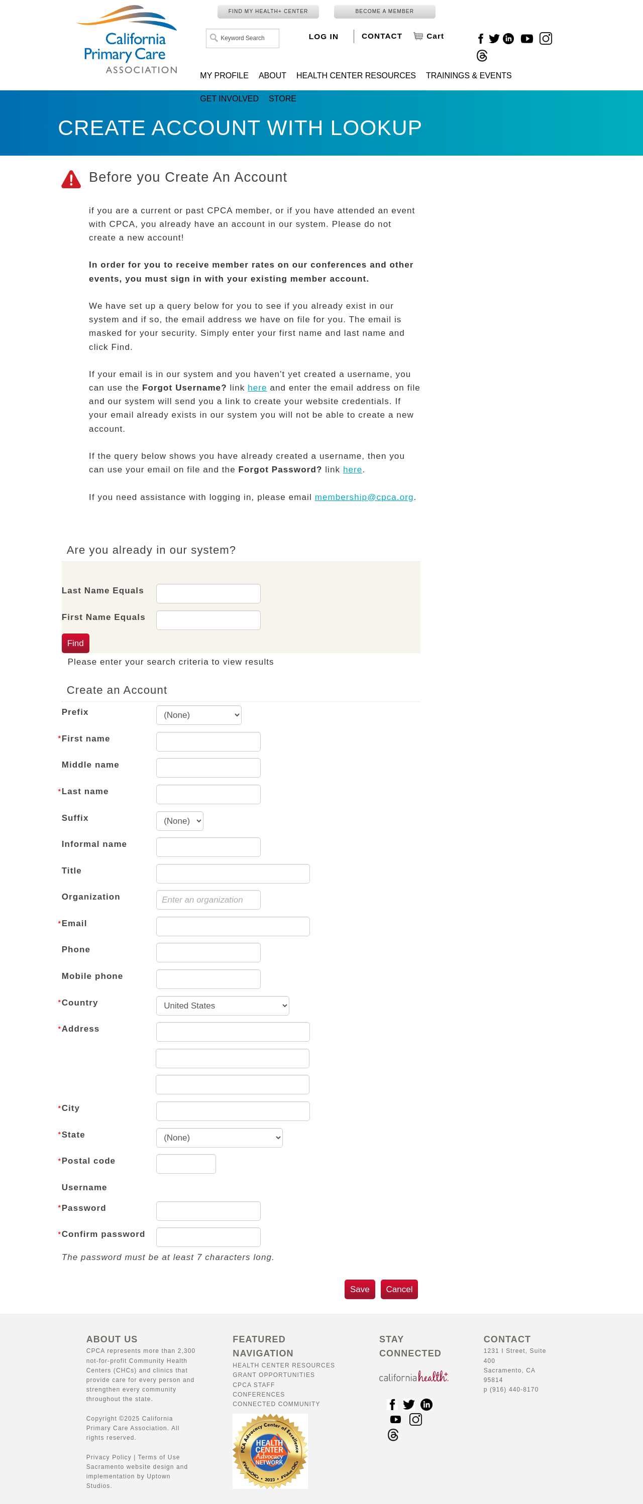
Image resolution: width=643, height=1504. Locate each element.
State (73, 1135)
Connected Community (276, 1404)
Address (81, 1029)
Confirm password (104, 1234)
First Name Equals (104, 617)
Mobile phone (93, 976)
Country (80, 1003)
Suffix (75, 818)
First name (86, 738)
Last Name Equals (103, 590)
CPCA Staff (254, 1385)
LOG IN (324, 36)
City (71, 1108)
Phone (76, 949)
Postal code (89, 1161)
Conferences (259, 1394)
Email (74, 923)
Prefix (75, 712)
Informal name (95, 844)
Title (72, 870)
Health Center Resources (284, 1365)
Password (84, 1208)
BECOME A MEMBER (384, 11)
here (257, 388)
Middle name (91, 765)
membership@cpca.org (364, 497)
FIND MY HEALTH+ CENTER (268, 11)
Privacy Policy (109, 1457)
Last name (85, 791)
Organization (91, 897)
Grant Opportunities (274, 1374)
